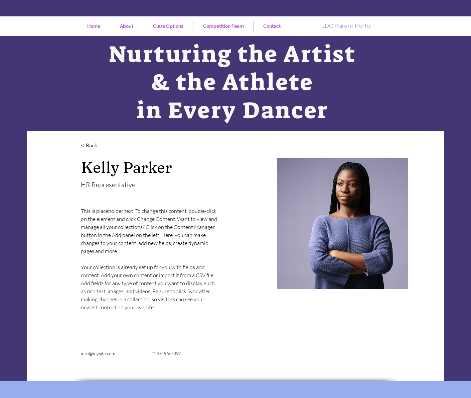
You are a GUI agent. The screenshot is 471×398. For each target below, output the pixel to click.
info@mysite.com (98, 353)
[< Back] (94, 146)
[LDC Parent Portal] (346, 26)
